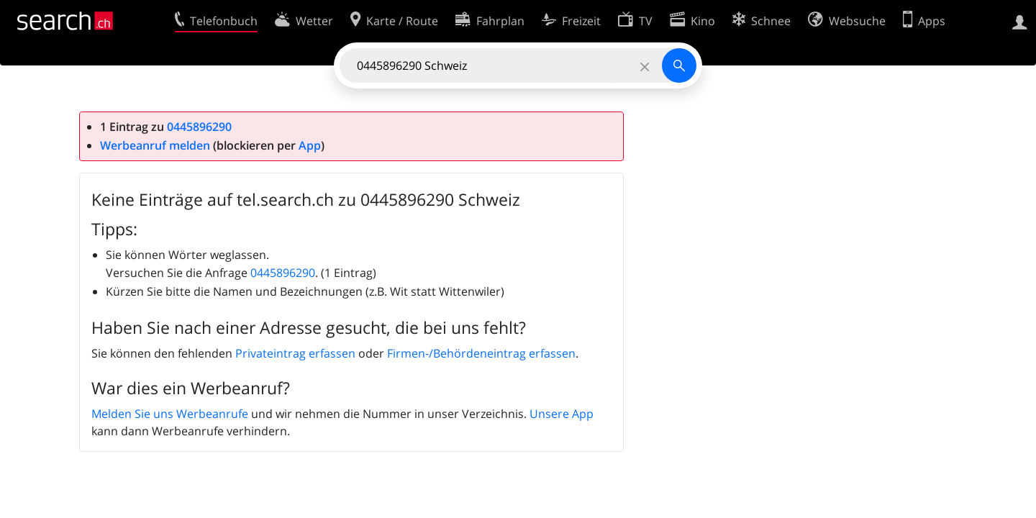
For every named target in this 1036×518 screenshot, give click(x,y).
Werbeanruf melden (155, 145)
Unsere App (562, 414)
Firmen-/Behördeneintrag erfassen (481, 353)
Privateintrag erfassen (295, 353)
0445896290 (199, 127)
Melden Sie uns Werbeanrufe (169, 414)
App (310, 145)
